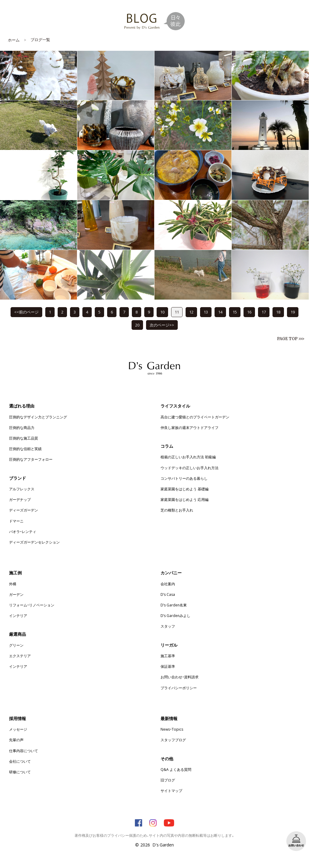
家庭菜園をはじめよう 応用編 (185, 499)
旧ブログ (168, 780)
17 (264, 312)
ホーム (14, 40)
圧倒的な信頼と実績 (25, 448)
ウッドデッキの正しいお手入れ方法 (189, 467)
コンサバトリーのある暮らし (184, 478)
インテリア (18, 615)
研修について (20, 771)
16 (249, 312)
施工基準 (168, 655)
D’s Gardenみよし (175, 615)
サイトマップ (171, 790)
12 (191, 312)
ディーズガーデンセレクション (34, 542)
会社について (20, 761)
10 (162, 312)
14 (220, 312)
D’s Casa (168, 594)
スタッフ (168, 626)
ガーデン (16, 594)
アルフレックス (21, 489)
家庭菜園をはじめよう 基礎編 (185, 489)
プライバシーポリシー (179, 687)
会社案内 (168, 583)
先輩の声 (16, 739)
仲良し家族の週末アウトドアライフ (189, 427)
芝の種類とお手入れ (177, 510)
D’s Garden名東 (174, 605)
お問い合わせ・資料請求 (180, 677)
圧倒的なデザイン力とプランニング (38, 417)
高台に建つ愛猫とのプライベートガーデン (195, 417)
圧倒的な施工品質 (23, 438)
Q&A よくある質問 (176, 769)
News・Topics (172, 729)
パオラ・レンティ (22, 531)
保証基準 (168, 666)
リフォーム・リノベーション (31, 605)
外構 (12, 583)
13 (206, 312)
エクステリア (20, 655)
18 (278, 312)
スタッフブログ (173, 739)
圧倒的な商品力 (21, 427)
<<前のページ (26, 312)
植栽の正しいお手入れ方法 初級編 (188, 456)
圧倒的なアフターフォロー (31, 459)
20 (137, 325)
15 (235, 312)
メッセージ (18, 729)
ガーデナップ (20, 499)
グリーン (16, 645)
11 (177, 312)
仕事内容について (23, 750)
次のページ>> (162, 325)
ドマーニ (16, 521)
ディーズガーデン (23, 510)
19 (293, 312)
